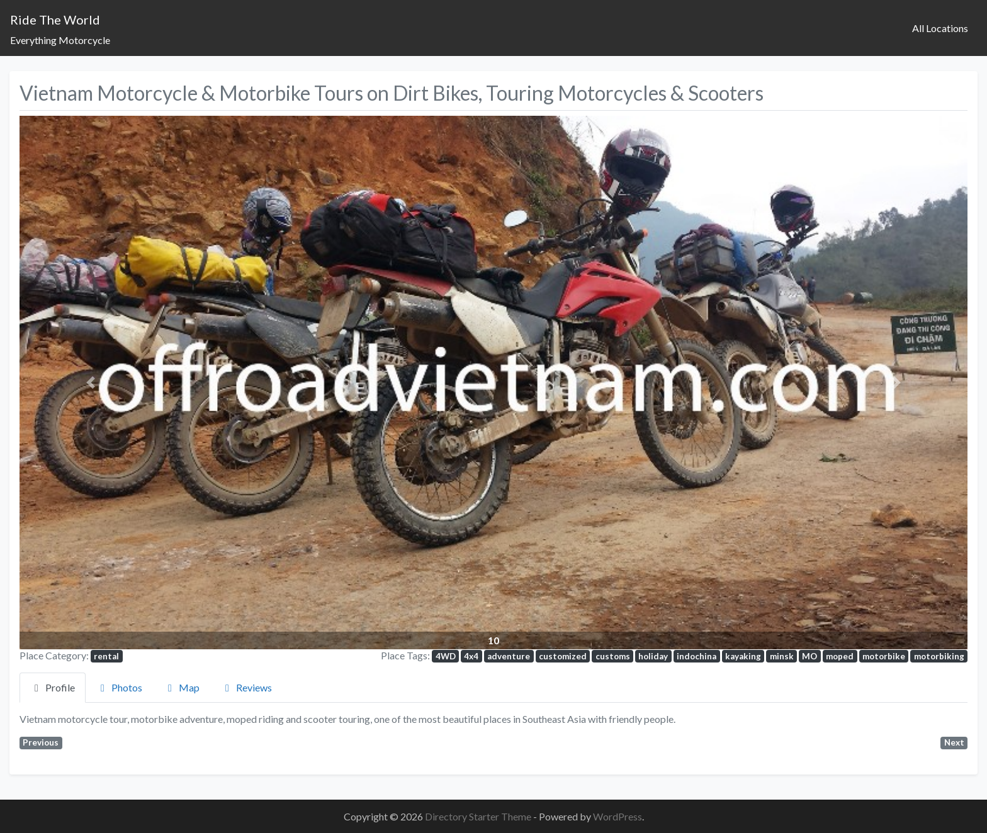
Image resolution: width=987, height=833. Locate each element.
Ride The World (55, 19)
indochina (696, 656)
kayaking (743, 656)
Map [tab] (182, 687)
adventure (508, 656)
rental (106, 656)
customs (612, 656)
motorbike (883, 656)
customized (563, 656)
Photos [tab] (119, 687)
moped (840, 656)
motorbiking (939, 656)
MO (809, 656)
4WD (446, 656)
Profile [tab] (52, 687)
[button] (91, 382)
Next (954, 742)
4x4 (471, 656)
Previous (41, 742)
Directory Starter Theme (479, 816)
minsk (782, 656)
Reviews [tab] (246, 687)
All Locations (940, 28)
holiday (653, 656)
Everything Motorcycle (60, 40)
